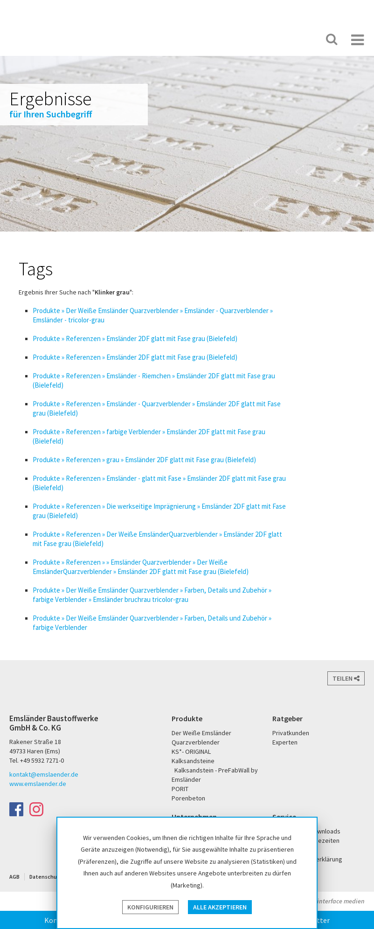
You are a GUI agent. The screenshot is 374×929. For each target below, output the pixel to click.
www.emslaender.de (37, 783)
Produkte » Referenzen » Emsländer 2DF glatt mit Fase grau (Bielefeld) (135, 338)
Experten (285, 742)
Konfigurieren (150, 907)
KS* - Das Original (290, 39)
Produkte (187, 718)
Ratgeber (287, 718)
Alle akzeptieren (220, 907)
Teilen (346, 678)
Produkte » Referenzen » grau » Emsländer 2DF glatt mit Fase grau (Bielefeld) (144, 459)
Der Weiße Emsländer (224, 39)
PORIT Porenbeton (260, 39)
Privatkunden (290, 733)
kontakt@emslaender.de (43, 774)
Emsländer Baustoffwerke (43, 28)
